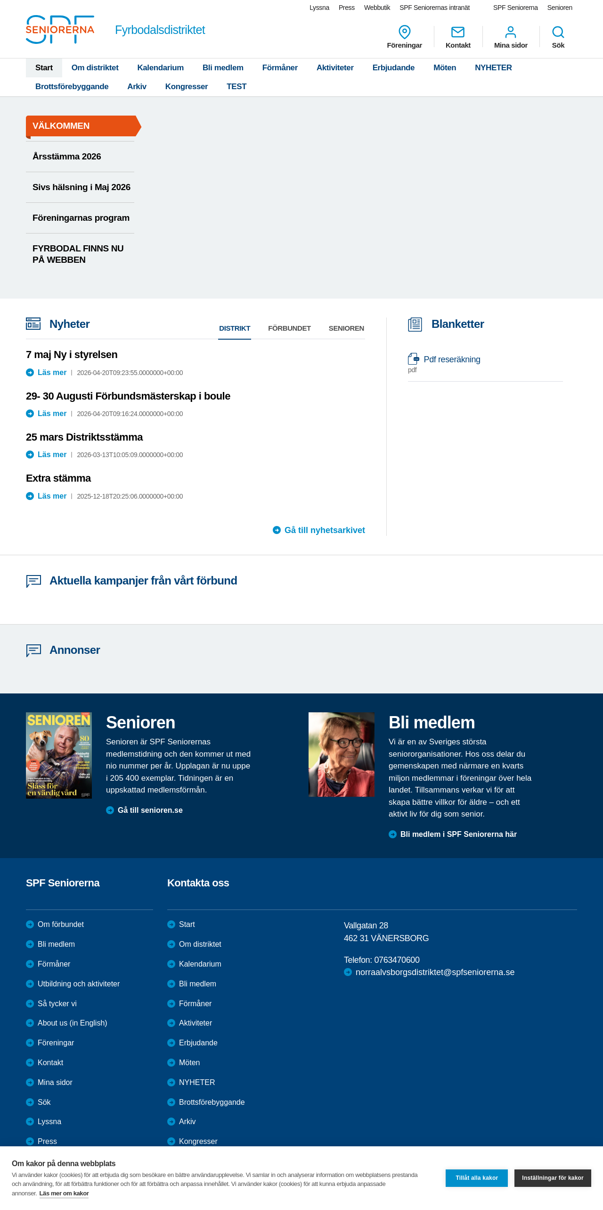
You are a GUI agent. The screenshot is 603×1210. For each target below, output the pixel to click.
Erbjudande (394, 67)
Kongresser (186, 86)
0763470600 (396, 960)
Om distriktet (95, 67)
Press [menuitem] (347, 7)
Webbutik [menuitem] (377, 7)
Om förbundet (61, 924)
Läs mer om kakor (64, 1193)
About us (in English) (72, 1023)
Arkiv (137, 86)
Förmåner (280, 67)
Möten (444, 67)
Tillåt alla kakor (477, 1178)
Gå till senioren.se (150, 810)
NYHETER (493, 67)
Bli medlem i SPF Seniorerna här (458, 834)
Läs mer (52, 372)
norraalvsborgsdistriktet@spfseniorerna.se (435, 972)
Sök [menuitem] (558, 37)
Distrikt (234, 328)
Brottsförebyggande (71, 86)
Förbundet (289, 328)
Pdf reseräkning (481, 364)
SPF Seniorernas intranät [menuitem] (434, 7)
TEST (236, 86)
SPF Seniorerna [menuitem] (515, 7)
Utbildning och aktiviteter (79, 984)
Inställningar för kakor (553, 1178)
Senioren (346, 328)
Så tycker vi (57, 1004)
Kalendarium (160, 67)
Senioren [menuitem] (559, 7)
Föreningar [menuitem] (404, 37)
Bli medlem (223, 67)
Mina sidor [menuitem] (511, 37)
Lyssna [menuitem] (319, 7)
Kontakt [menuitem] (458, 37)
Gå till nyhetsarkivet (325, 530)
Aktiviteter (335, 67)
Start (44, 67)
